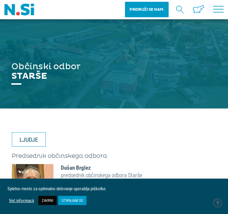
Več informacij (21, 200)
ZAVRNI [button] (47, 200)
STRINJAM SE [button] (72, 200)
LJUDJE (29, 139)
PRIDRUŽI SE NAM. (146, 9)
